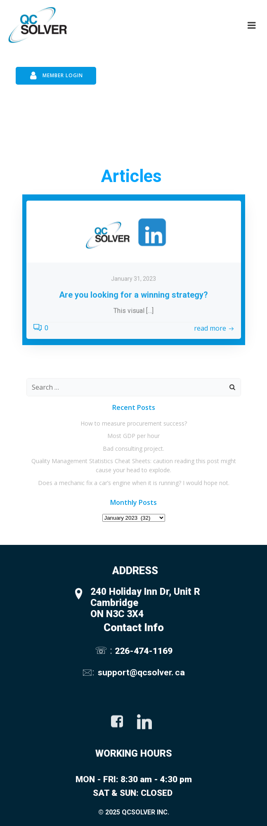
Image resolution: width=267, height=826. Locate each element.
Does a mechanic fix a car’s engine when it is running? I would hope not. (133, 483)
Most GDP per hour (133, 436)
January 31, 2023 (133, 308)
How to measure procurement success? (133, 423)
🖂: (89, 672)
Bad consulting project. (133, 448)
